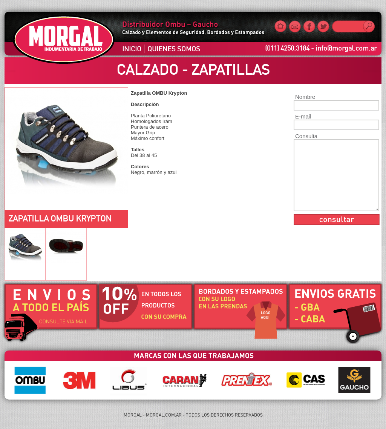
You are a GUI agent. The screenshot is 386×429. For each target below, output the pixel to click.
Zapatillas (230, 69)
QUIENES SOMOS (173, 49)
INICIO (131, 49)
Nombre (305, 97)
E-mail (303, 116)
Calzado (147, 69)
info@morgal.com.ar (346, 48)
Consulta (306, 136)
